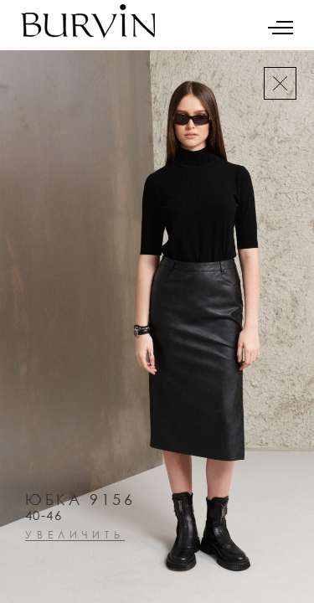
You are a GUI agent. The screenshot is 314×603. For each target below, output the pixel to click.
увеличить (75, 535)
